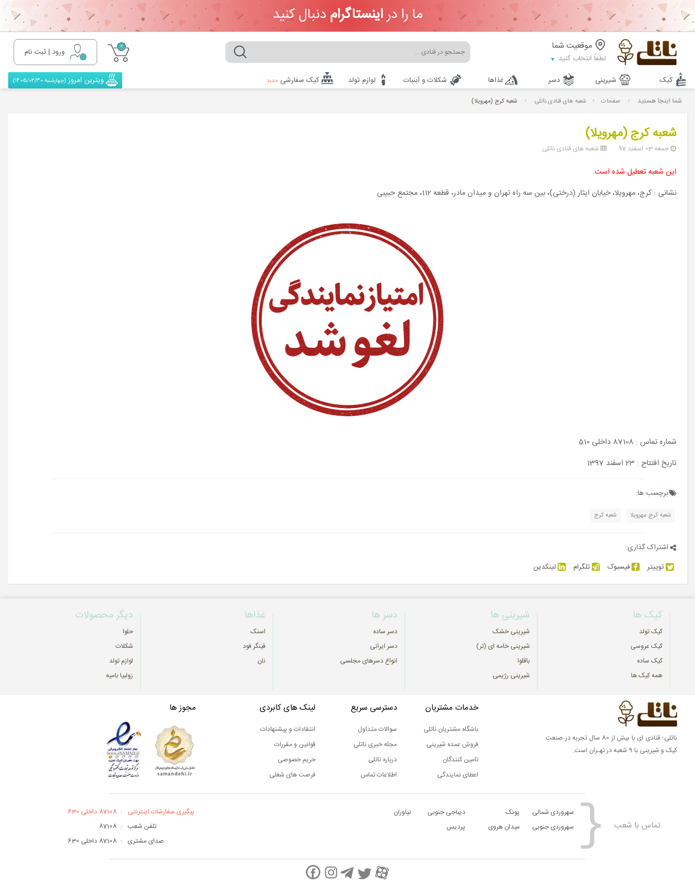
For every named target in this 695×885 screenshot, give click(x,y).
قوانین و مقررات (294, 744)
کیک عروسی (646, 646)
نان (261, 660)
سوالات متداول (377, 729)
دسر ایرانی (383, 646)
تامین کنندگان (460, 759)
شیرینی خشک (511, 631)
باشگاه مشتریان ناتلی (451, 729)
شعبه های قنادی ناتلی (560, 101)
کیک (666, 80)
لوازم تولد (362, 80)
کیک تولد (650, 631)
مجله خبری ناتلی (375, 744)
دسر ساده (385, 631)
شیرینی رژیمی (511, 675)
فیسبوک (624, 567)
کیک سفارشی (293, 80)
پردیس (455, 827)
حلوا (128, 631)
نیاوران (402, 812)
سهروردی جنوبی (553, 827)
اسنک (258, 631)
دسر (554, 80)
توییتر (660, 567)
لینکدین (549, 567)
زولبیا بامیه (119, 675)
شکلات (124, 646)
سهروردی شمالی (553, 812)
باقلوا (523, 660)
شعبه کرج (605, 515)
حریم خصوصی (296, 759)
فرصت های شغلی (292, 774)
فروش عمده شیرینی (452, 744)
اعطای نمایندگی (457, 774)
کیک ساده (649, 660)
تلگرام (586, 567)
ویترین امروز (59, 80)
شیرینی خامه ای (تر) (503, 646)
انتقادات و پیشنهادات (287, 729)
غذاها (495, 80)
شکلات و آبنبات (425, 80)
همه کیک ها (646, 675)
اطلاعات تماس (379, 774)
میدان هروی (504, 827)
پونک (513, 812)
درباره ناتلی (382, 759)
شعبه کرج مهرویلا (650, 515)
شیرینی (605, 80)
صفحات (610, 101)
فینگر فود (254, 646)
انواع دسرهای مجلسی (368, 660)
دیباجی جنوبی (446, 812)
